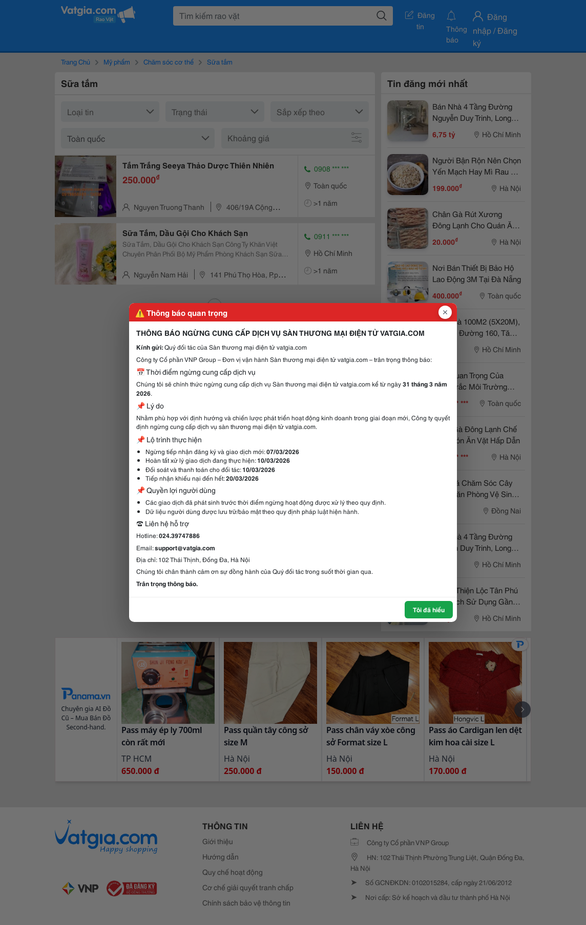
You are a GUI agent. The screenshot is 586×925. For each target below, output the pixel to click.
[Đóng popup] (445, 312)
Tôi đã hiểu (429, 609)
